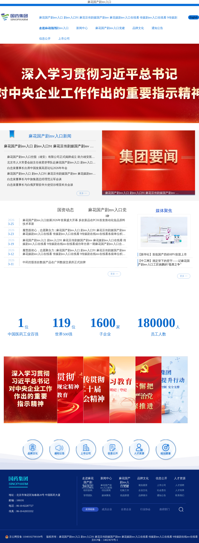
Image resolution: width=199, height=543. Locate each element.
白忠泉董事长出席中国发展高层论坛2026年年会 (37, 168)
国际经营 (128, 303)
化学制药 (99, 294)
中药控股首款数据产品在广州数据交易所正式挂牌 (54, 262)
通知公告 (157, 28)
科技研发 (43, 294)
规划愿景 (143, 485)
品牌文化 (138, 28)
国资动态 (65, 210)
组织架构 (87, 490)
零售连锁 (14, 303)
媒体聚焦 (164, 210)
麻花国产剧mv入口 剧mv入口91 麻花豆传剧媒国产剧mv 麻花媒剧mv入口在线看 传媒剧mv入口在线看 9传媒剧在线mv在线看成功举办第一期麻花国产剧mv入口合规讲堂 (74, 243)
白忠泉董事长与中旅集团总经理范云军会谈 (34, 179)
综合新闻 (24, 210)
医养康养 (71, 303)
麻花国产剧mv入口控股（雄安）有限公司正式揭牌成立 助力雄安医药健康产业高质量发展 (51, 157)
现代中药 (128, 294)
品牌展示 (143, 495)
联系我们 (179, 495)
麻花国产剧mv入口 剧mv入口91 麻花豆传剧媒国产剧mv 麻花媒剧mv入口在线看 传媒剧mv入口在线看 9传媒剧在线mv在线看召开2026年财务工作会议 (51, 174)
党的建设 (124, 485)
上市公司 (64, 38)
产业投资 (185, 303)
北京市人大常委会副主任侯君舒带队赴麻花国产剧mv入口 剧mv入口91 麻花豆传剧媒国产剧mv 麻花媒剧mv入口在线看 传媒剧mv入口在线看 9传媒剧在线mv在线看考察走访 (51, 162)
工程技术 (156, 303)
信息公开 (45, 38)
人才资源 (179, 478)
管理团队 (87, 495)
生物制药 (71, 294)
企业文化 (143, 490)
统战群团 (124, 495)
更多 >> (83, 193)
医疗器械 (156, 294)
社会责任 (161, 490)
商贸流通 (185, 294)
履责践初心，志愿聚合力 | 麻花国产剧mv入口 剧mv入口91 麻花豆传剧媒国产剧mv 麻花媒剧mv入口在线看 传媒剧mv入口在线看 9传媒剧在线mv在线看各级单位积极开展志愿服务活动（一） (74, 253)
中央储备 (14, 294)
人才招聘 (179, 485)
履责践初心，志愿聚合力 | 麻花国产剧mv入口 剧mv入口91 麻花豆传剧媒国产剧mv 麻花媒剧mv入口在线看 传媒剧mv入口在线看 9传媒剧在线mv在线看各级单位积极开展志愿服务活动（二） (74, 233)
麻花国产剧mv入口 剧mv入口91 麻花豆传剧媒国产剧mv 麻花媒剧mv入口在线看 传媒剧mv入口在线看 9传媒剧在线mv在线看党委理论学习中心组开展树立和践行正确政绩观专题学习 (49, 146)
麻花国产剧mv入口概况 (88, 486)
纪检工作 (124, 490)
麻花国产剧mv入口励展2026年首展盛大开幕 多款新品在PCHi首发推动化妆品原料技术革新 (74, 222)
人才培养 (179, 490)
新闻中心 (82, 28)
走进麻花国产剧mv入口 (54, 28)
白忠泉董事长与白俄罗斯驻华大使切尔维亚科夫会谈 (40, 184)
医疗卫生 (43, 303)
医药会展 (99, 303)
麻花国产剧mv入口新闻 (50, 136)
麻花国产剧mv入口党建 (110, 28)
